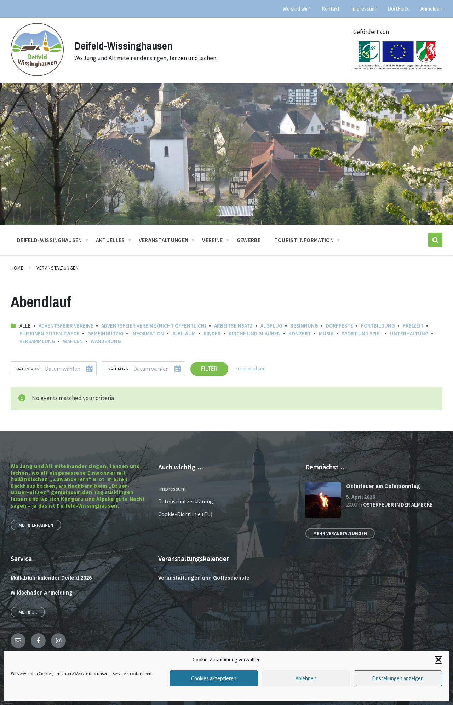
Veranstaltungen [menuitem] (164, 239)
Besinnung (304, 325)
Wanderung (106, 341)
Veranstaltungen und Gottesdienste (204, 577)
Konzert (299, 333)
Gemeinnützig (105, 333)
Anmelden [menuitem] (431, 8)
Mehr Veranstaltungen (340, 533)
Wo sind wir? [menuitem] (296, 8)
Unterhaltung (409, 333)
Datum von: (28, 368)
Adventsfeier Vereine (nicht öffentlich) (153, 325)
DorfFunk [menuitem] (398, 8)
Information (147, 333)
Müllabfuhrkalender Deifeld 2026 (51, 577)
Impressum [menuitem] (363, 8)
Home (17, 268)
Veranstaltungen (57, 268)
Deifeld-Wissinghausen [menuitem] (49, 239)
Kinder (212, 333)
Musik (326, 333)
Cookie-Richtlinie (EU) (185, 514)
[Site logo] (37, 74)
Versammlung (37, 341)
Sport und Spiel (362, 333)
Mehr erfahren (35, 525)
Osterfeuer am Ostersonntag (383, 486)
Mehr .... (27, 612)
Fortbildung (378, 325)
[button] (438, 659)
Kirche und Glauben (255, 333)
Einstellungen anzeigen (398, 678)
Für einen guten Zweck (49, 333)
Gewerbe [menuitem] (248, 239)
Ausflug (271, 325)
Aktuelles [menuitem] (110, 239)
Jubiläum (184, 333)
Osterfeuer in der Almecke (398, 504)
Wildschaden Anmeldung (42, 592)
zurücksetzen (250, 368)
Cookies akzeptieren (213, 678)
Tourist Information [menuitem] (304, 239)
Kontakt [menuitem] (331, 8)
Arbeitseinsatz (233, 325)
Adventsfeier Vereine (66, 325)
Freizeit (413, 325)
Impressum (172, 488)
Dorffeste (339, 325)
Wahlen (73, 341)
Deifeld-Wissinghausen (123, 46)
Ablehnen (306, 678)
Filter (209, 368)
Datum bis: (118, 368)
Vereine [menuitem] (212, 239)
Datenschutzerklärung (185, 501)
